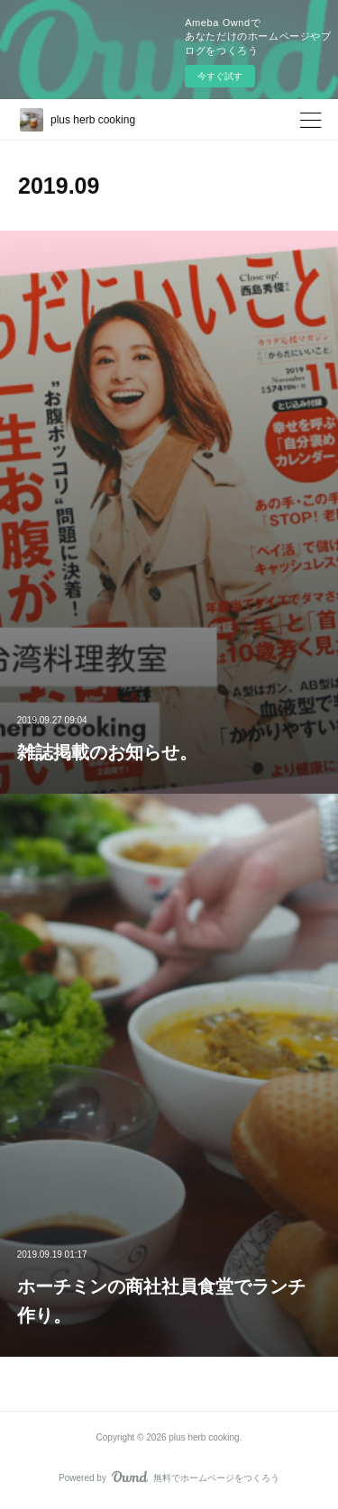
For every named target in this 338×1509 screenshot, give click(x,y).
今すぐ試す (219, 76)
